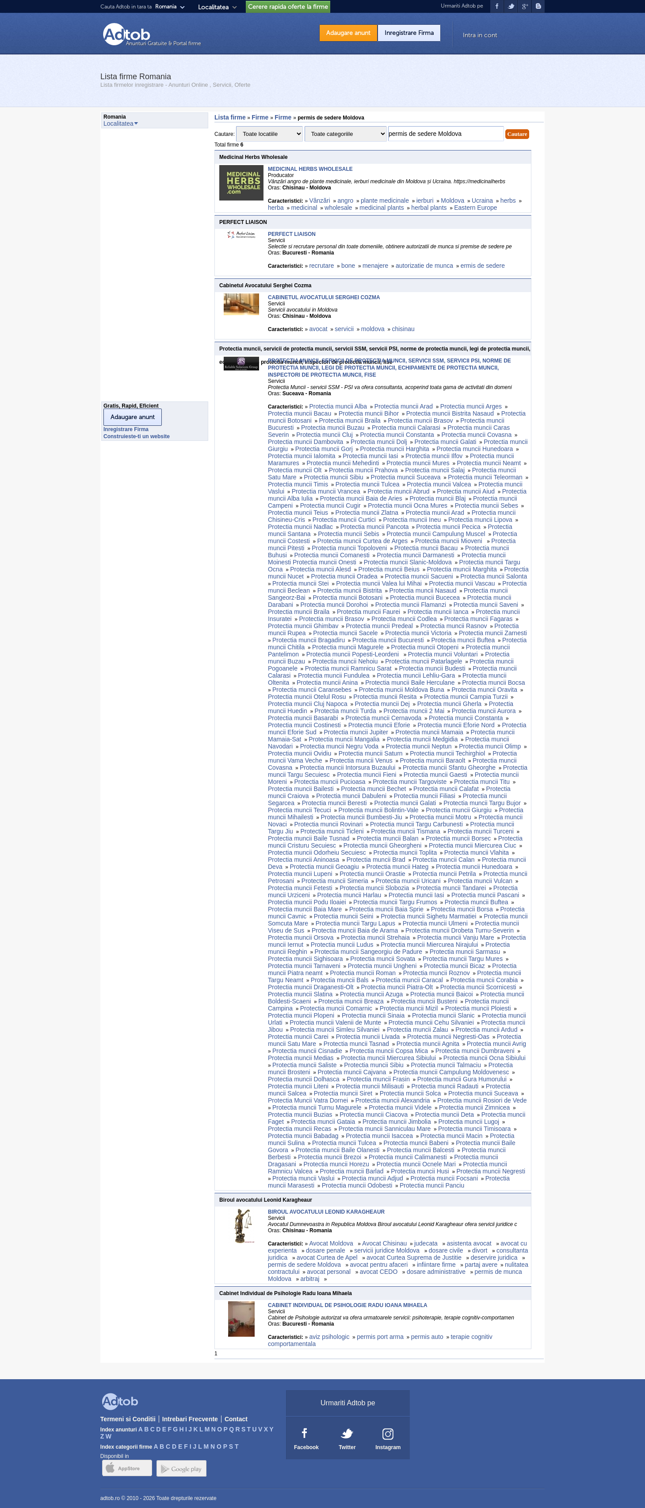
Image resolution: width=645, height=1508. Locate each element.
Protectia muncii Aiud (466, 491)
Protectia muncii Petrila (444, 873)
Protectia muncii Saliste (304, 1064)
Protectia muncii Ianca (438, 611)
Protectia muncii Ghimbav (303, 625)
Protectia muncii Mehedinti (342, 463)
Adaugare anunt (348, 33)
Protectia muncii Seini (344, 916)
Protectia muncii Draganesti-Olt (311, 987)
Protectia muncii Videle (400, 1107)
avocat (318, 328)
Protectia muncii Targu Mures (463, 958)
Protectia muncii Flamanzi (410, 604)
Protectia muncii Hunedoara (475, 448)
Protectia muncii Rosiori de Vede (482, 1100)
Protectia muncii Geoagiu (324, 866)
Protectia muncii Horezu (337, 1164)
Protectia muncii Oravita (484, 689)
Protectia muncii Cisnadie (307, 1050)
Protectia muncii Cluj (324, 434)
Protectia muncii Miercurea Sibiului (388, 1057)
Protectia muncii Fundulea (334, 675)
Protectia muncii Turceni (480, 831)
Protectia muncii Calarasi (406, 427)
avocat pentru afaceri (380, 1264)
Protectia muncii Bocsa (493, 682)
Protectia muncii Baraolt (432, 760)
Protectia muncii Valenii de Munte (335, 1022)
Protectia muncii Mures (417, 463)
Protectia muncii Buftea (463, 640)
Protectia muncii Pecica (448, 526)
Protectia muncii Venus (360, 760)
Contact (236, 1419)
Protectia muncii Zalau (417, 1029)
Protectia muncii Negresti (490, 1171)
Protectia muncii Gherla (449, 703)
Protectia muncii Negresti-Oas (448, 1036)
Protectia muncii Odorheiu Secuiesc (317, 852)
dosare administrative (437, 1271)
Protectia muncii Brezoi (329, 1157)
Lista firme (230, 117)
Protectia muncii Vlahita (476, 852)
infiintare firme (437, 1264)
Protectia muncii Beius (389, 569)
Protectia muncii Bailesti (301, 788)
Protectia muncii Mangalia (344, 739)
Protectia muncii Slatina (300, 994)
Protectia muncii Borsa (462, 909)
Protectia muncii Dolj (379, 441)
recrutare (321, 265)
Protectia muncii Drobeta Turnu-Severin (459, 930)
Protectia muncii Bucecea (425, 597)
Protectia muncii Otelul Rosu (307, 696)
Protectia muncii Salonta (493, 576)
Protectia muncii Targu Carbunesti (416, 824)
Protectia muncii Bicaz (454, 965)
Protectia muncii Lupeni (300, 873)
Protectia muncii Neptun (419, 746)
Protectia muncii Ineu (412, 519)
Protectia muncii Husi (420, 1171)
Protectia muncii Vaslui (303, 1178)
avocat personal (329, 1271)
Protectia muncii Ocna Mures (407, 505)
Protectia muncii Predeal (379, 625)
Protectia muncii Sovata (382, 958)
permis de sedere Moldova (305, 1264)
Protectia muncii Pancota (374, 526)
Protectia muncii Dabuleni (351, 795)
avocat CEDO (379, 1271)
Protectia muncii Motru (440, 817)
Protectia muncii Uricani (407, 880)
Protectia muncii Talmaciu (446, 1064)
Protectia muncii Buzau (332, 427)
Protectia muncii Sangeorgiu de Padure (368, 951)
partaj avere (481, 1264)
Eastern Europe (475, 207)
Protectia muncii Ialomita (302, 455)
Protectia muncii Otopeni (424, 647)
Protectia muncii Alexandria (392, 1100)
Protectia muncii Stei (300, 583)
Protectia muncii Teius (298, 512)
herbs (508, 200)
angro (346, 200)
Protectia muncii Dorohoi (334, 604)
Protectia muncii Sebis (348, 533)
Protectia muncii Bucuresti (388, 640)
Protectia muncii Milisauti (370, 1086)
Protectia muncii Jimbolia (397, 1121)
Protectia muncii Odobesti (357, 1185)
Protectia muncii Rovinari (328, 824)
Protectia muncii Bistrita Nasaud (450, 413)
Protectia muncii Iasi (370, 455)
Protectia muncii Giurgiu (459, 810)
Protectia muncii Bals (340, 979)
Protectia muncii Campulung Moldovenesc (451, 1072)
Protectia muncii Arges (471, 406)
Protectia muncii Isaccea (379, 1135)
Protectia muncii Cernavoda (383, 717)
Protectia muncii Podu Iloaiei (307, 902)
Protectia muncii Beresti (334, 802)
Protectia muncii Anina (327, 682)
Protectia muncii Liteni (298, 1086)
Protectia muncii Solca (410, 1093)
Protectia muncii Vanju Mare (455, 937)
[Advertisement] (136, 267)
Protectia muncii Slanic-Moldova (408, 562)
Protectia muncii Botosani (348, 597)
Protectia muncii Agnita (428, 1043)
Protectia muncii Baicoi (441, 994)
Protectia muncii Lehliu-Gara (416, 675)
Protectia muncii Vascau (462, 583)
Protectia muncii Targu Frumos (395, 902)
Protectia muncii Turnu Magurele (317, 1107)
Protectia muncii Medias (301, 1057)
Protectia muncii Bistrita (349, 590)
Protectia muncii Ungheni (382, 965)
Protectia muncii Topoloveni (349, 548)
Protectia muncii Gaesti (435, 774)
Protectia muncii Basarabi (303, 717)
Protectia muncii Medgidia (422, 739)
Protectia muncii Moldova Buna (401, 689)
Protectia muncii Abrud (399, 491)
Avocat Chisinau (384, 1243)
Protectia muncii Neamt (489, 463)
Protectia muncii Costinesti (304, 725)
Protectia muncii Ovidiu (299, 753)
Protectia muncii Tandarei (451, 887)
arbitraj (311, 1278)
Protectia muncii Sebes (486, 505)
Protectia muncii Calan (444, 859)
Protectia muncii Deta (444, 1114)
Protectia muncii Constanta (397, 434)
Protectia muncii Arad (403, 406)
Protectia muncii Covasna (476, 434)
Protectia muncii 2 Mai (413, 710)
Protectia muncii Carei (298, 1036)
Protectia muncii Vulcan (480, 880)
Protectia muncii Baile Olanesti (338, 1149)
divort (480, 1250)
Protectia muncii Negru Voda (339, 746)
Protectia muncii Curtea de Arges (362, 540)
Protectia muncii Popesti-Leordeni (353, 654)
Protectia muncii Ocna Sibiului (484, 1057)
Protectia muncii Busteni (424, 1001)
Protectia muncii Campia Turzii (466, 696)
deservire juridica (495, 1257)
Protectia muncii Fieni (367, 774)
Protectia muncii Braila (350, 420)
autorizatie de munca (424, 265)
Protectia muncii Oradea (344, 576)
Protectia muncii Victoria (418, 632)
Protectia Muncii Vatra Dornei (308, 1100)
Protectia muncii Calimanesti (408, 1157)
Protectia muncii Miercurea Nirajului (429, 944)
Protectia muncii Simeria (335, 880)
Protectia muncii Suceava (406, 477)
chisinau (403, 328)
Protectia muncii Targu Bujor (482, 802)
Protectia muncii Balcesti (420, 1149)
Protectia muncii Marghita (462, 569)
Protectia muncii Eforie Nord (455, 725)
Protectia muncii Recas (299, 1128)
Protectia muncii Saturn (371, 753)
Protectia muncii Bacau (299, 413)
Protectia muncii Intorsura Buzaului (347, 767)
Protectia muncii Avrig (496, 1043)
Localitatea (213, 7)
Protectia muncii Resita (384, 696)
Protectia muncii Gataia (323, 1121)
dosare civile (447, 1250)
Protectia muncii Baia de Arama (355, 930)
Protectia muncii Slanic (443, 1015)
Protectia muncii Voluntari (443, 654)
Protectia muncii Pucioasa (329, 781)
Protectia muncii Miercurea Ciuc (472, 845)
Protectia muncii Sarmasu (465, 951)
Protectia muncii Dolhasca (304, 1079)
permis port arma (380, 1336)
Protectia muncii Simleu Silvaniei (334, 1029)
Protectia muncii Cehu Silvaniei (431, 1022)
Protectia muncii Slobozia (374, 887)
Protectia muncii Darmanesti (415, 555)
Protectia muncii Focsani (444, 1178)
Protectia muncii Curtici (344, 519)
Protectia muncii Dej (382, 703)
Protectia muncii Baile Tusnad (308, 838)
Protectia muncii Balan (387, 838)
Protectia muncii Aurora (484, 710)
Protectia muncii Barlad (352, 1171)
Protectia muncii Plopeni (301, 1015)
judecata (426, 1243)
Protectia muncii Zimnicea (474, 1107)
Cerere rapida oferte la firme (288, 7)
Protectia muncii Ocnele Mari (416, 1164)
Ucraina (482, 200)
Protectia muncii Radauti (444, 1086)
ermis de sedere (483, 265)
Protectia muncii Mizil (409, 1008)
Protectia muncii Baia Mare (305, 909)
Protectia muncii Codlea (404, 618)
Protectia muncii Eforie (379, 725)
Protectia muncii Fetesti (300, 887)
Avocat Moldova (332, 1243)
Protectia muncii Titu (482, 781)
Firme (261, 117)
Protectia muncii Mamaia (429, 732)
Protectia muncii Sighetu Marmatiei (428, 916)
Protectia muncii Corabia (484, 979)
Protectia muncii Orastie (372, 873)
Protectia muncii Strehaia (375, 937)
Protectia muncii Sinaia (373, 1015)
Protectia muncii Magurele (348, 647)
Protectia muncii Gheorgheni (382, 845)
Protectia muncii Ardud (486, 1029)
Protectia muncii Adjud (372, 1178)
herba (276, 207)
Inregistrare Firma (409, 33)
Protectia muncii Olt (294, 470)
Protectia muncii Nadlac (300, 526)
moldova (373, 328)
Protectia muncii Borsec (458, 838)
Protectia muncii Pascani (485, 895)
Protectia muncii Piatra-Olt (397, 987)
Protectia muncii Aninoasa (303, 859)
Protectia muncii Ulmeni (435, 923)
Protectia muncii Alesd (320, 569)
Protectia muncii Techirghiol (447, 753)
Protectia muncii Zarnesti (493, 632)
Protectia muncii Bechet (373, 788)
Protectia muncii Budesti (432, 668)
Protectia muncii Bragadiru (308, 640)
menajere (375, 265)
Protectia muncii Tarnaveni (304, 965)
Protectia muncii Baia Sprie (386, 909)
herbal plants (429, 207)
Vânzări (319, 200)
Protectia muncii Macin (451, 1135)
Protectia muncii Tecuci (299, 810)
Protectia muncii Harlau (349, 895)
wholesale (338, 207)
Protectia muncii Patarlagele (423, 661)
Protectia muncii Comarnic (336, 1008)
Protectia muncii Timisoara (474, 1128)
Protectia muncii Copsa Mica (389, 1050)
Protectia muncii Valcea (439, 484)
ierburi (425, 200)
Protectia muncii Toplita (405, 852)
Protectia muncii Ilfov (433, 455)
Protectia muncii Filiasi (424, 795)
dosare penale (326, 1250)
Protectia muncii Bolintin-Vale (379, 810)
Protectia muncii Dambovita (305, 441)
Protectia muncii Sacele (345, 632)
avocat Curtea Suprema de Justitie (414, 1257)
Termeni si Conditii (128, 1419)
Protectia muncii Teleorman (485, 477)
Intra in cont (480, 35)
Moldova (452, 200)
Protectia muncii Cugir (330, 505)
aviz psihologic (329, 1336)
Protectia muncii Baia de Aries (361, 498)
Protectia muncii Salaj (435, 470)
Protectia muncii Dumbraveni (475, 1050)
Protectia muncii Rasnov (453, 625)
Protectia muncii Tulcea (368, 484)
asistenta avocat (470, 1243)
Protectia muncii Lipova (480, 519)
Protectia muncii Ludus (342, 944)
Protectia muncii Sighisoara (305, 958)
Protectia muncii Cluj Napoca (307, 703)
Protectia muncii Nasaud (423, 590)
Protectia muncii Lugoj (468, 1121)
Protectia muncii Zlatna (367, 512)
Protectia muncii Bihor (369, 413)
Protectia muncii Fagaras (478, 618)
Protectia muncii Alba (338, 406)
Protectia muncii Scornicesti (478, 987)
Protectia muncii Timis (298, 484)
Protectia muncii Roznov (436, 972)
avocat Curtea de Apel (328, 1257)
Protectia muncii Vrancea (326, 491)
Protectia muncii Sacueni (419, 576)
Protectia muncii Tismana (405, 831)
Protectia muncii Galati (445, 441)
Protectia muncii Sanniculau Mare (385, 1128)
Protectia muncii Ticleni (332, 831)
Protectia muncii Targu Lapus (355, 923)
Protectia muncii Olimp (490, 746)
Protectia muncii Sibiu (333, 477)
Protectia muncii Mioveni (449, 540)
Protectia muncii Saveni (486, 604)
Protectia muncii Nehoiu (345, 661)
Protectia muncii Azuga (371, 994)
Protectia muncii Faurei (368, 611)
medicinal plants (381, 207)
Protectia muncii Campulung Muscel (435, 533)
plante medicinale (385, 200)
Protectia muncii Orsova (301, 937)
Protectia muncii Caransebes (311, 689)
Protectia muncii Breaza (351, 1001)
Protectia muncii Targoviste (410, 781)
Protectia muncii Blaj (438, 498)
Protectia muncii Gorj (324, 448)
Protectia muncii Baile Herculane (409, 682)
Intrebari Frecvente (190, 1419)
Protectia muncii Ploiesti (478, 1008)
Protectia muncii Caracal (409, 979)
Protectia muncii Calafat (446, 788)
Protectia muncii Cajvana (351, 1072)
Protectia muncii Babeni (415, 1142)
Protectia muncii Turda (345, 710)
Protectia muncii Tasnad (356, 1043)
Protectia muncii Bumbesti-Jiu (361, 817)
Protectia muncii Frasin (378, 1079)
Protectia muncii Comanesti (332, 555)
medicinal (304, 207)
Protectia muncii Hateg (397, 866)
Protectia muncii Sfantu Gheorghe (449, 767)
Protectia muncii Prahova (363, 470)
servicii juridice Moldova (387, 1250)
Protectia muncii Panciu (432, 1185)
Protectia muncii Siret (343, 1093)
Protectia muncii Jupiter (356, 732)
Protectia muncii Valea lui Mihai (379, 583)
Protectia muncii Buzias (300, 1114)
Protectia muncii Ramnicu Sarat (348, 668)
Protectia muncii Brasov (420, 420)
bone (348, 265)
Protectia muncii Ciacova (374, 1114)
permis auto (427, 1336)
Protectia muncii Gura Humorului (462, 1079)
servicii (344, 328)
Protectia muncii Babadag (303, 1135)
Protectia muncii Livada (368, 1036)
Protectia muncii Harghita (394, 448)
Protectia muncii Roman (363, 972)
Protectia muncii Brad (376, 859)
